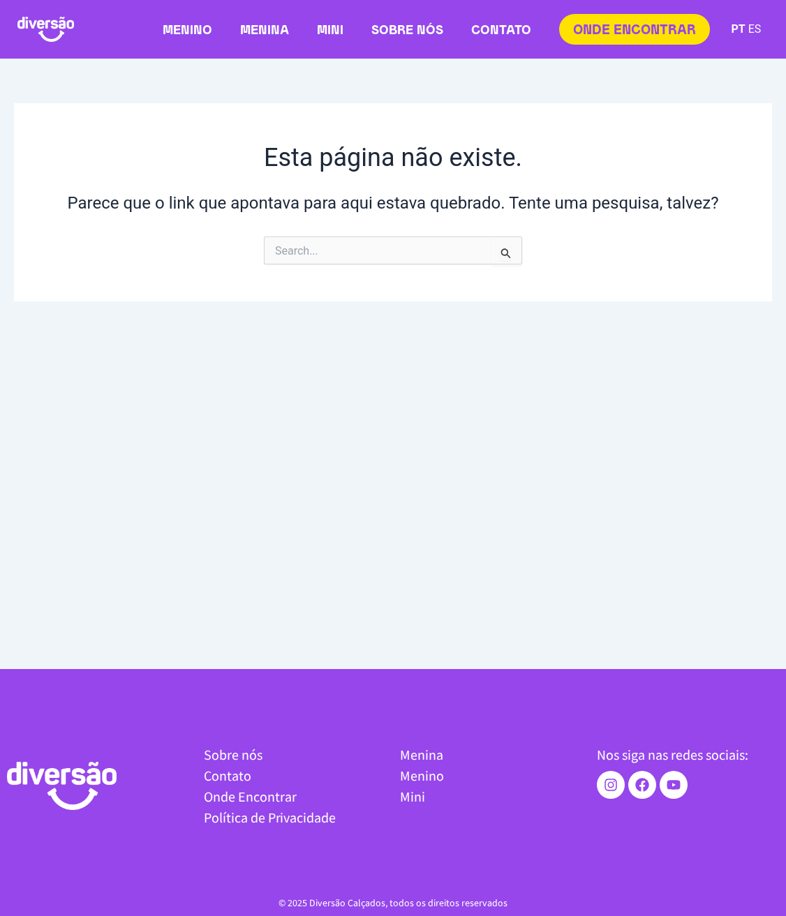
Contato (501, 31)
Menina (264, 31)
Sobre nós (407, 31)
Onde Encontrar (250, 796)
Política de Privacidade (270, 817)
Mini (330, 31)
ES (755, 29)
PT (738, 29)
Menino (187, 31)
